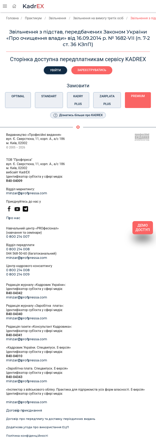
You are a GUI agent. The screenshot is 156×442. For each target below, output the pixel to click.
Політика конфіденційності (27, 436)
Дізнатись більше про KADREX (78, 115)
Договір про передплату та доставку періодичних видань (50, 419)
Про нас (13, 218)
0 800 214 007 (17, 237)
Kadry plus (78, 100)
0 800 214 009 (17, 274)
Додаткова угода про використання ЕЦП (37, 427)
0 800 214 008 (18, 249)
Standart (49, 96)
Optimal (18, 96)
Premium (138, 96)
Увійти (55, 70)
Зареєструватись (91, 70)
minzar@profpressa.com (26, 193)
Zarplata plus (107, 100)
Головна (12, 18)
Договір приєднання (24, 410)
